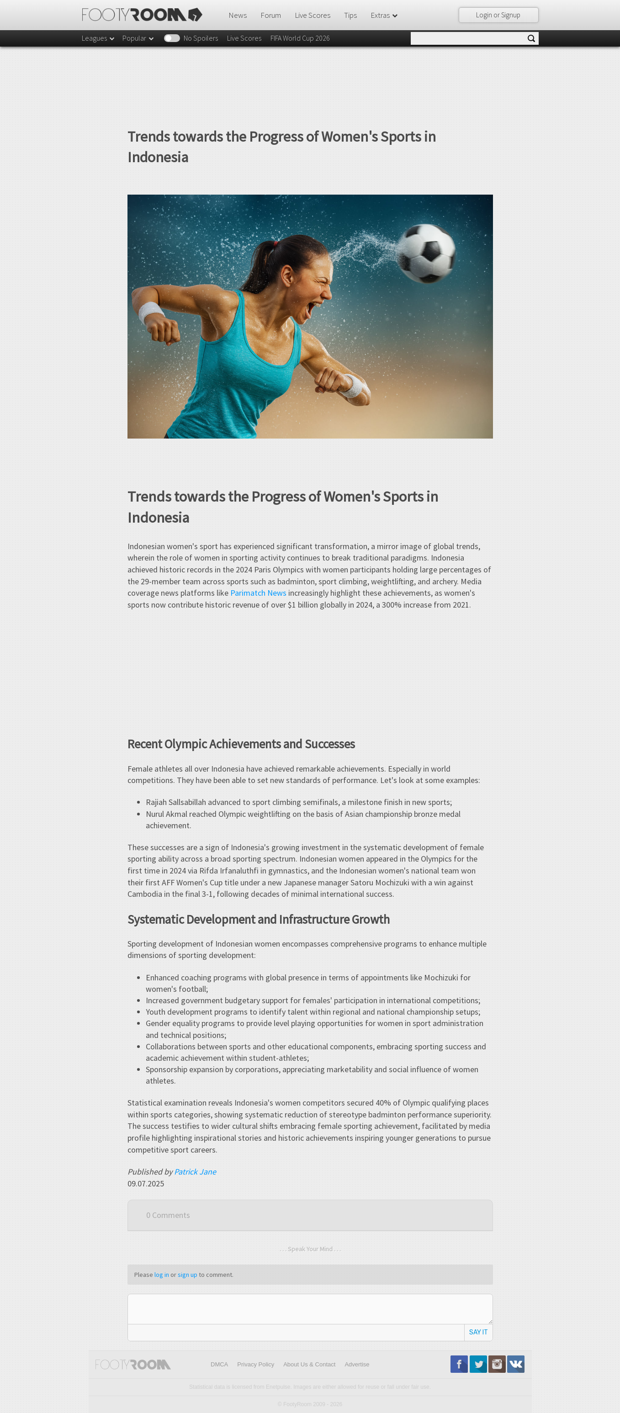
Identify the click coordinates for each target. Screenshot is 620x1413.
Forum (270, 15)
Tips (350, 15)
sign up (187, 1274)
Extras (385, 15)
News (237, 15)
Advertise (356, 1364)
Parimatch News (258, 592)
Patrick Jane (195, 1171)
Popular (138, 37)
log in (161, 1274)
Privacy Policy (255, 1364)
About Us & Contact (309, 1364)
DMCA (219, 1364)
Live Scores (312, 15)
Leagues (99, 37)
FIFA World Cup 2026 (300, 37)
